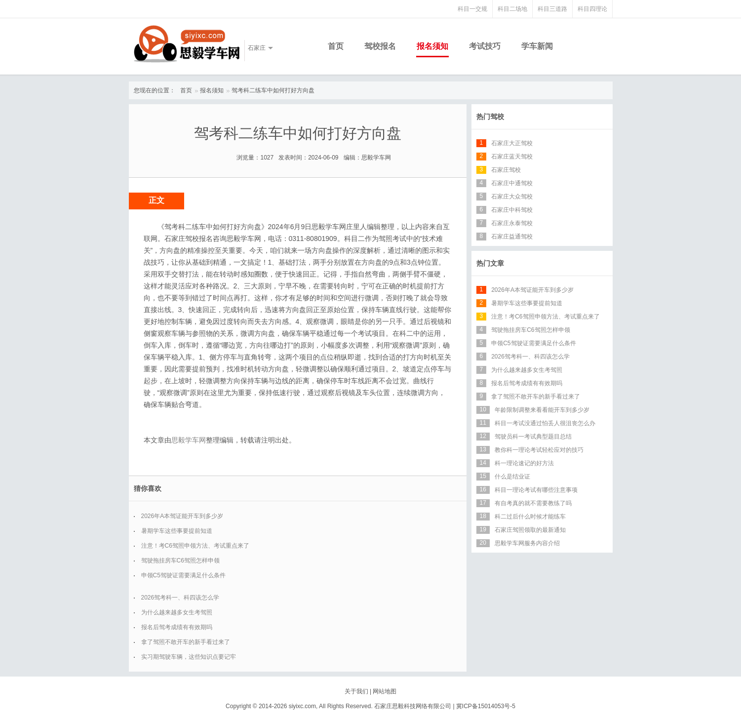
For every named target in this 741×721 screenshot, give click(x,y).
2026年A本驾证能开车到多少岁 (182, 516)
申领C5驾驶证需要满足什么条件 (183, 575)
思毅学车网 (188, 440)
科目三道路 (552, 8)
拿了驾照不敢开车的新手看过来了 (185, 642)
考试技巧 (485, 46)
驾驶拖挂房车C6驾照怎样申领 (180, 560)
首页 (336, 46)
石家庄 (257, 47)
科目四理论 (592, 8)
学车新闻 (537, 46)
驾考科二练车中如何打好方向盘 (273, 90)
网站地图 (384, 691)
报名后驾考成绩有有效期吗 (176, 627)
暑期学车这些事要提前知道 (176, 530)
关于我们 (356, 691)
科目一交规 (472, 8)
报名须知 (432, 46)
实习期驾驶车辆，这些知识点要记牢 (188, 656)
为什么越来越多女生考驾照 (176, 612)
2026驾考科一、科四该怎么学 (180, 597)
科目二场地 (512, 8)
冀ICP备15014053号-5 (485, 706)
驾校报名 (380, 46)
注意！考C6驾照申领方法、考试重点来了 (195, 545)
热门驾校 (490, 116)
